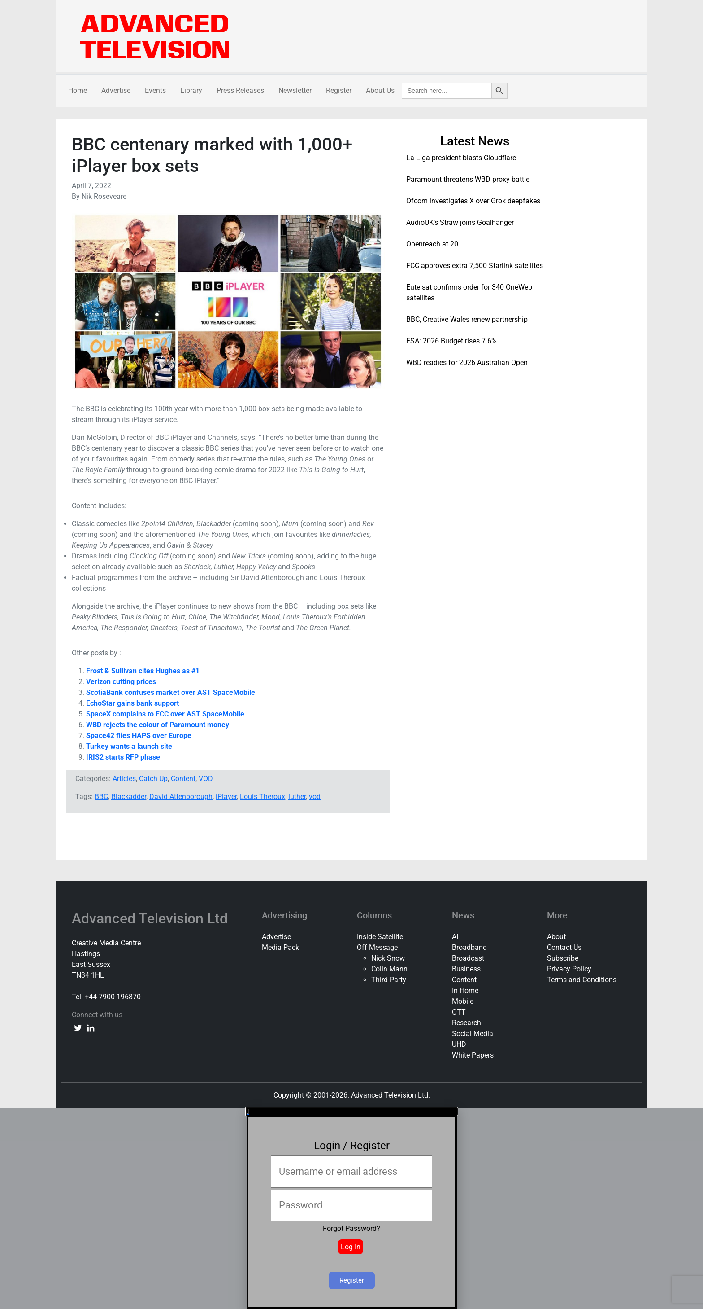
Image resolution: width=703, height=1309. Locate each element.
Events (155, 90)
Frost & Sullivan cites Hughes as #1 (143, 671)
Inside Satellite (380, 936)
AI (455, 936)
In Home (465, 990)
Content (183, 778)
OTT (459, 1012)
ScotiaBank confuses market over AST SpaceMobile (170, 692)
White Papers (473, 1055)
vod (315, 796)
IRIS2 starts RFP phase (123, 757)
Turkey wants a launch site (129, 746)
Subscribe (562, 958)
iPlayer (226, 796)
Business (466, 969)
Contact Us (564, 947)
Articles (124, 778)
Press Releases (240, 90)
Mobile (462, 1001)
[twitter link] (78, 1027)
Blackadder (128, 796)
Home (77, 90)
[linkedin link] (90, 1027)
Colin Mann (389, 969)
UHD (459, 1044)
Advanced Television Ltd (151, 918)
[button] (352, 1111)
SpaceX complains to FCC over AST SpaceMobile (165, 714)
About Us (380, 90)
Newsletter (295, 90)
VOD (206, 778)
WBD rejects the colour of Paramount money (157, 724)
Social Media (472, 1033)
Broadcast (468, 958)
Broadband (469, 947)
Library (191, 90)
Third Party (388, 979)
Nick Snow (388, 958)
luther (297, 796)
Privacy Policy (569, 969)
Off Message (377, 947)
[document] (351, 1208)
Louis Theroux (262, 796)
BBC (101, 796)
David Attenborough (181, 796)
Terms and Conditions (581, 979)
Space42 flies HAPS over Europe (138, 735)
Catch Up (153, 778)
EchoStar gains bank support (132, 703)
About (556, 936)
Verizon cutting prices (121, 681)
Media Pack (280, 947)
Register (339, 90)
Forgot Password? (351, 1228)
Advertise (115, 90)
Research (466, 1023)
